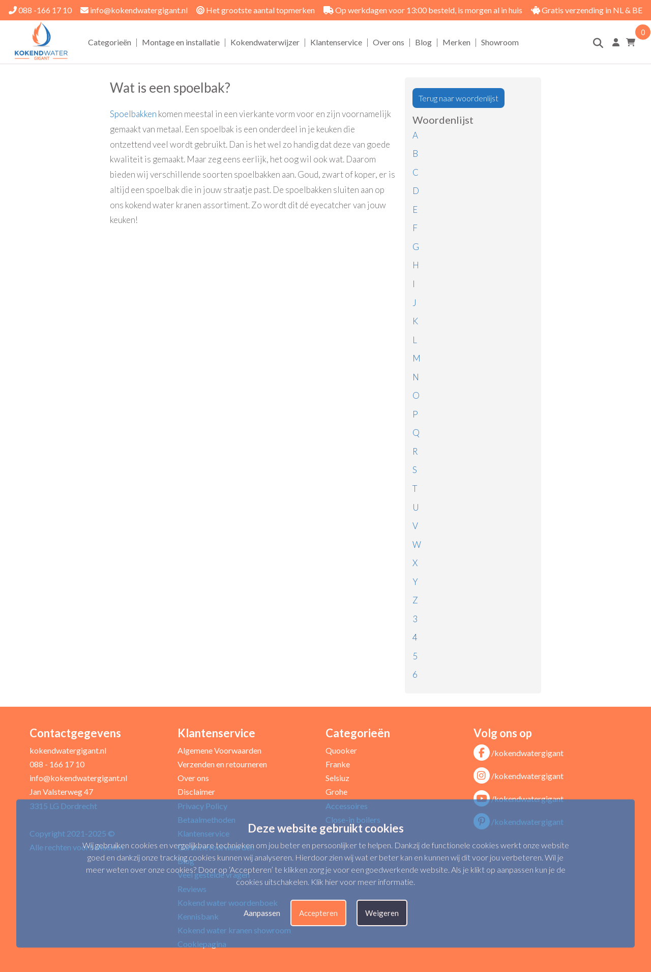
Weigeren (382, 913)
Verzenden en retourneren (222, 764)
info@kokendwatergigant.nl (134, 10)
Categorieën (109, 42)
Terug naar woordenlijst (458, 98)
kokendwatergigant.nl (67, 750)
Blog (423, 42)
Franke (338, 764)
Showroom (500, 42)
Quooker (341, 750)
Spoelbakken (133, 113)
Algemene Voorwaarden (219, 750)
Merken (456, 42)
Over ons (388, 42)
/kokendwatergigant (519, 753)
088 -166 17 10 (40, 10)
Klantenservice (336, 42)
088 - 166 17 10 (56, 764)
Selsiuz (337, 778)
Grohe (336, 791)
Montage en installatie (181, 42)
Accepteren (318, 913)
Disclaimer (196, 791)
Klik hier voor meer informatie (362, 881)
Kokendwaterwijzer (265, 42)
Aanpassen (262, 913)
